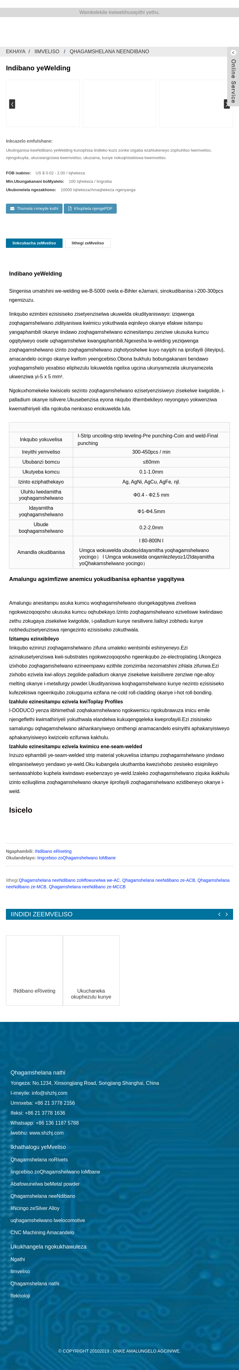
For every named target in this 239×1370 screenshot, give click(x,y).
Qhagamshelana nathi (35, 1283)
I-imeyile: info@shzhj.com (39, 1093)
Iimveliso (47, 51)
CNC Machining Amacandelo (42, 1232)
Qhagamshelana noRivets (39, 1159)
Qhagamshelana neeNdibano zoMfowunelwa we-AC (69, 880)
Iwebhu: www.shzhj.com (37, 1133)
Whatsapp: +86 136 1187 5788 (45, 1123)
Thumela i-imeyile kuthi (37, 208)
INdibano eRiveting (53, 851)
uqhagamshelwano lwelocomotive (48, 1220)
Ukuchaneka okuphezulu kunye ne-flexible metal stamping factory (91, 994)
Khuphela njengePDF (93, 208)
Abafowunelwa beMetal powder (45, 1184)
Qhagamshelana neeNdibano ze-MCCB (87, 886)
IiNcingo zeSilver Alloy (35, 1208)
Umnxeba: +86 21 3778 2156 (43, 1103)
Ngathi (18, 1259)
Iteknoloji (20, 1295)
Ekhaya (16, 51)
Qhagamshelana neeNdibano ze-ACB (158, 880)
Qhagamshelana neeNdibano (109, 51)
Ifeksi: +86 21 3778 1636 (38, 1113)
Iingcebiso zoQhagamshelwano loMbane (76, 857)
